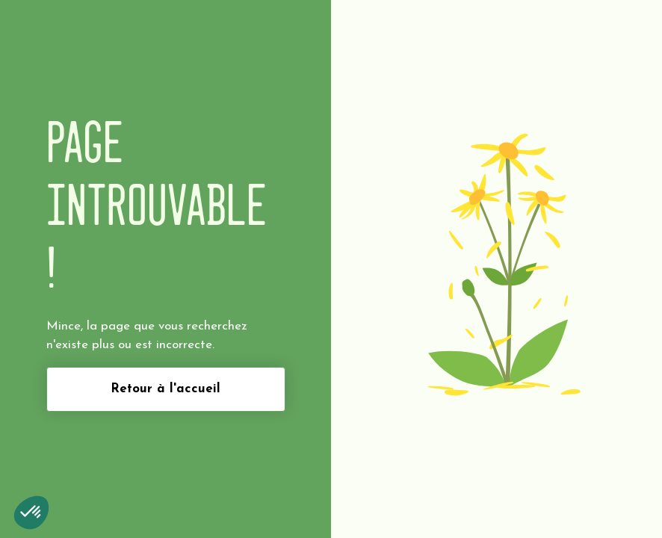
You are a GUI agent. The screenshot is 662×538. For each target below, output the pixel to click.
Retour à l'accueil (165, 389)
